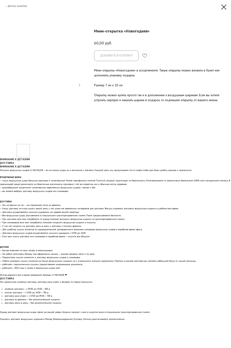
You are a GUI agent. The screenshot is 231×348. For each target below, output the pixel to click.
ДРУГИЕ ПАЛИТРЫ (17, 6)
